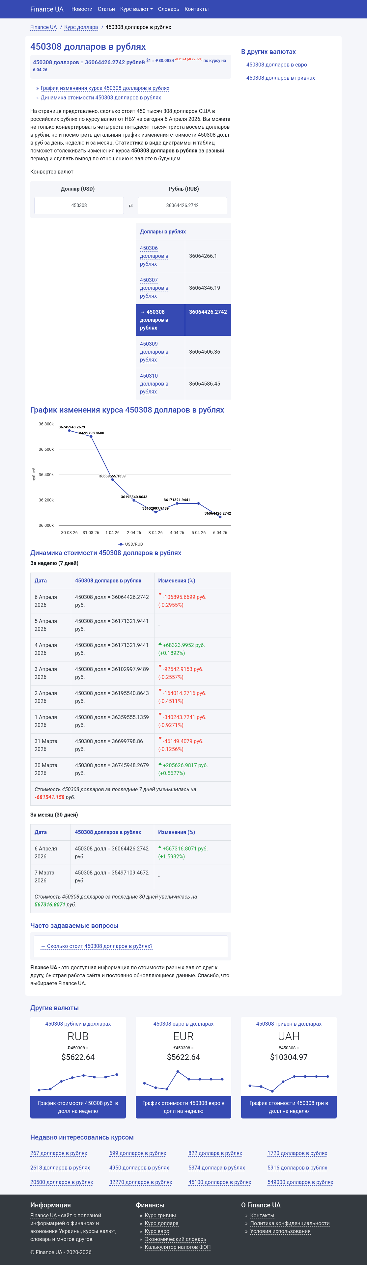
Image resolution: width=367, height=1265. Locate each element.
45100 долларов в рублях (219, 1182)
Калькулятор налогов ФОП (178, 1247)
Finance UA (47, 9)
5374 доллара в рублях (216, 1168)
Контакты (196, 9)
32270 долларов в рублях (140, 1182)
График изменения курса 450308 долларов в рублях (105, 88)
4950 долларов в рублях (139, 1168)
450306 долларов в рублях (154, 256)
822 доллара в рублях (215, 1153)
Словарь (168, 9)
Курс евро (157, 1231)
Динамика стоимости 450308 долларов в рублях (101, 97)
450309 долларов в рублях (154, 352)
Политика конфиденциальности (289, 1223)
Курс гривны (160, 1215)
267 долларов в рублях (58, 1153)
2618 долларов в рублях (60, 1168)
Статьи (106, 9)
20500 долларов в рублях (61, 1182)
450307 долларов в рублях (154, 288)
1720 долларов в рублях (297, 1153)
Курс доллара (161, 1223)
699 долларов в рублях (137, 1153)
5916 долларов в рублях (297, 1168)
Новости (82, 9)
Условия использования (280, 1231)
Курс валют (134, 9)
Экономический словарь (175, 1239)
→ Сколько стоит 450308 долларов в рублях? (97, 946)
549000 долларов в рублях (300, 1182)
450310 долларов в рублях (154, 384)
